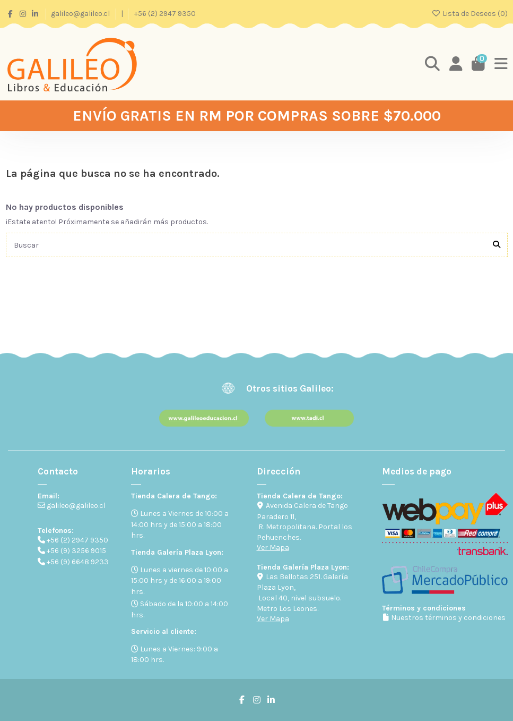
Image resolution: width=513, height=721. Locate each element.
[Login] (456, 64)
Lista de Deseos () (469, 13)
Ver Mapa (273, 547)
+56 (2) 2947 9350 (165, 13)
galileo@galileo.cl (81, 13)
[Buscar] (496, 245)
